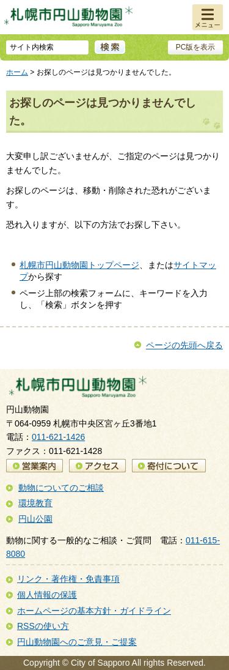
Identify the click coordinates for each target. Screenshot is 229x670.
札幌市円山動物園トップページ (79, 265)
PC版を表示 (196, 47)
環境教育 (35, 503)
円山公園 (35, 519)
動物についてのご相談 (61, 488)
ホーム (17, 72)
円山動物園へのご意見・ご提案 (77, 642)
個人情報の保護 (47, 595)
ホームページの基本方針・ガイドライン (94, 611)
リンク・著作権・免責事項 (68, 579)
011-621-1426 (58, 437)
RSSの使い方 (43, 626)
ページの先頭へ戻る (184, 345)
